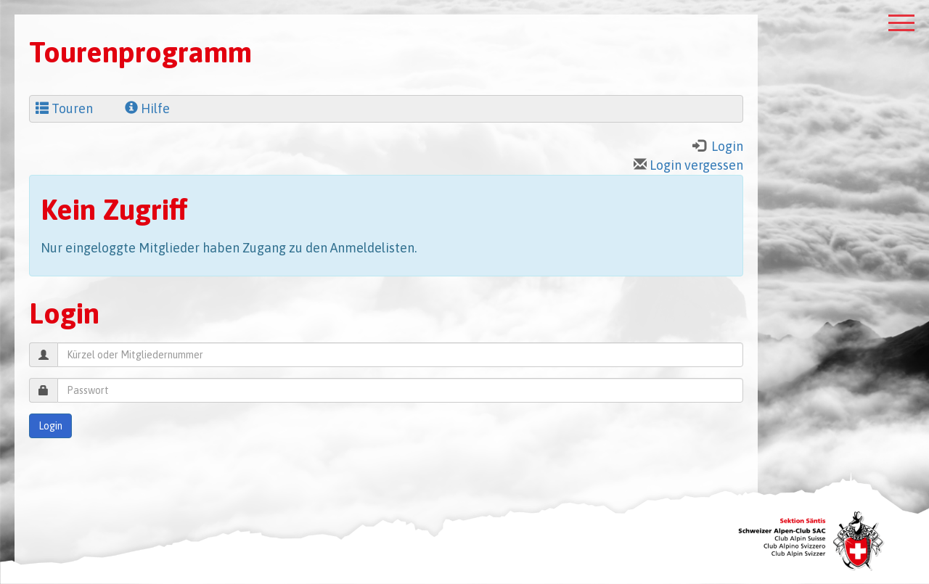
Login (50, 426)
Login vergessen (688, 165)
